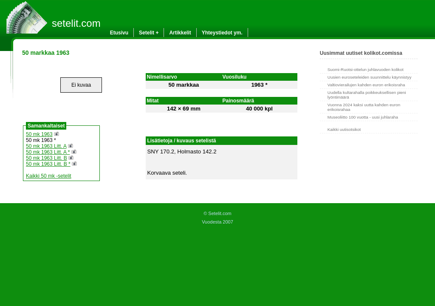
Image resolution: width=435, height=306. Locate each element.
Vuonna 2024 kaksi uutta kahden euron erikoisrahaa (364, 107)
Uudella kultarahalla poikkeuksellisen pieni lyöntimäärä (367, 94)
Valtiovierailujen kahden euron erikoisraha (366, 84)
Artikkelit (180, 33)
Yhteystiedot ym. (222, 33)
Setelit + (148, 33)
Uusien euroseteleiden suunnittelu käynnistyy (370, 77)
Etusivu (119, 33)
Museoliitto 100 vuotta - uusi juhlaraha (363, 117)
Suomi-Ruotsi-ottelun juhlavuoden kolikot (366, 69)
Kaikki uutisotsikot (344, 129)
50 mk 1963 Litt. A (46, 146)
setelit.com (76, 23)
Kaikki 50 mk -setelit (48, 176)
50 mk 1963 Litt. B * (48, 164)
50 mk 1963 (39, 134)
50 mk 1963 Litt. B (46, 158)
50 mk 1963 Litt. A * (48, 152)
